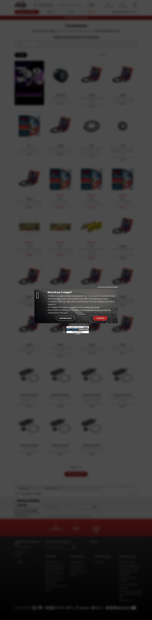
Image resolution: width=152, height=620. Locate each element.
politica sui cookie (91, 307)
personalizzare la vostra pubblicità (96, 310)
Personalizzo (65, 318)
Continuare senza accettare (108, 287)
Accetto (100, 318)
